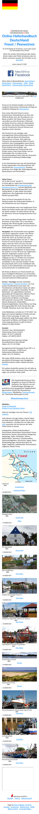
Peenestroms (24, 109)
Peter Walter (19, 574)
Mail (3, 424)
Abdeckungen (7, 392)
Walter (20, 521)
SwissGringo (19, 713)
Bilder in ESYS (13, 809)
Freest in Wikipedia (9, 406)
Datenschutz (24, 807)
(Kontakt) (19, 60)
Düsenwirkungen (28, 392)
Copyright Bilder (25, 809)
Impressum (15, 807)
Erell (34, 96)
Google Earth (19, 517)
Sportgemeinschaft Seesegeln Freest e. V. (17, 186)
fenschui (19, 663)
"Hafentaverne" (7, 284)
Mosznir (19, 686)
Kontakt (5, 364)
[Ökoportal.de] (26, 798)
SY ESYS (28, 805)
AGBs (32, 807)
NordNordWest (19, 487)
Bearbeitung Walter (19, 490)
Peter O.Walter (19, 805)
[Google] (10, 798)
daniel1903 (19, 739)
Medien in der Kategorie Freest (13, 408)
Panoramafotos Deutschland (22, 85)
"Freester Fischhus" (21, 284)
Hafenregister (17, 83)
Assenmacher (19, 550)
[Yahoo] (17, 798)
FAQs (26, 83)
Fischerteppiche (19, 167)
